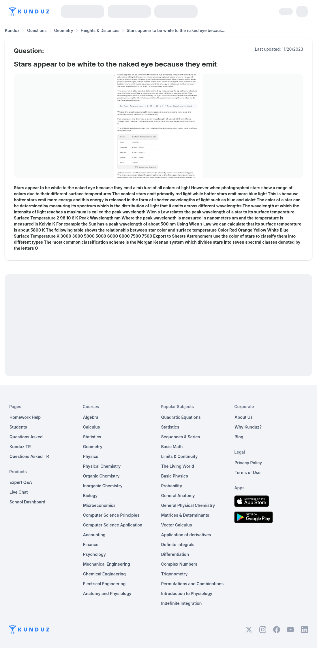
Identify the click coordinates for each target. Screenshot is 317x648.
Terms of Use (247, 472)
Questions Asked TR (29, 456)
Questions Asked (26, 436)
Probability (171, 485)
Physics (90, 456)
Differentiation (175, 554)
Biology (90, 495)
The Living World (177, 466)
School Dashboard (27, 501)
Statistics (92, 436)
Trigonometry (174, 573)
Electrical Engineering (104, 583)
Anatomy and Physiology (107, 593)
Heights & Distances (100, 30)
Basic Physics (174, 475)
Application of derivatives (186, 534)
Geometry (63, 30)
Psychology (94, 554)
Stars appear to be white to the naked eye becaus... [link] (176, 30)
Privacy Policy (248, 462)
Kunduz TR (20, 446)
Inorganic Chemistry (103, 485)
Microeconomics (99, 505)
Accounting (94, 534)
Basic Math (172, 446)
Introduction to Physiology (186, 593)
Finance (91, 544)
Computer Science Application (112, 524)
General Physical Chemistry (188, 505)
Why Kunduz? (248, 427)
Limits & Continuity (179, 456)
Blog (239, 436)
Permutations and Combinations (192, 583)
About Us (243, 417)
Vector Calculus (176, 524)
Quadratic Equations (181, 417)
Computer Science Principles (111, 515)
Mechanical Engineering (106, 564)
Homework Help (25, 417)
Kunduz (12, 30)
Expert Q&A (21, 482)
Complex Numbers (179, 564)
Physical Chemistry (102, 466)
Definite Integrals (178, 544)
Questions (37, 30)
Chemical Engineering (104, 573)
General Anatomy (178, 495)
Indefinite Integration (181, 603)
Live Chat (19, 492)
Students (18, 427)
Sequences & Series (180, 436)
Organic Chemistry (101, 475)
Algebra (90, 417)
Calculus (91, 427)
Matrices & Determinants (185, 515)
